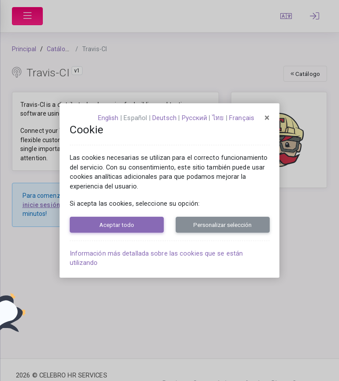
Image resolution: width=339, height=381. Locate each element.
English (108, 118)
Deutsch (164, 118)
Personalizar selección (222, 224)
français (241, 118)
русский (194, 118)
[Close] (267, 118)
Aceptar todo (116, 224)
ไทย (218, 118)
